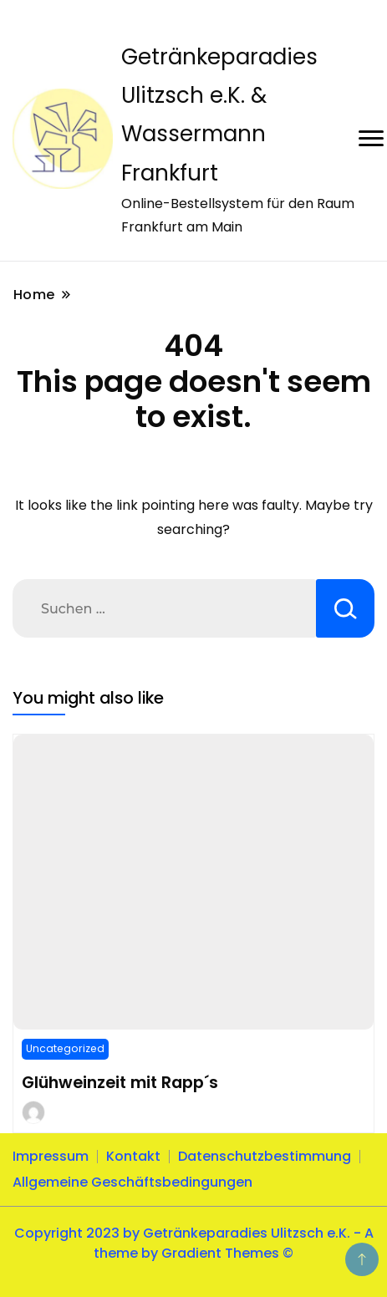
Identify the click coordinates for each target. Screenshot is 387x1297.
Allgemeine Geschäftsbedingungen (132, 1182)
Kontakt (133, 1156)
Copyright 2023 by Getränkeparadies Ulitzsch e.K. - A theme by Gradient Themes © (194, 1243)
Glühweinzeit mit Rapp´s (120, 1082)
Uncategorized (65, 1048)
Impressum (51, 1156)
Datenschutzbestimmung (264, 1156)
